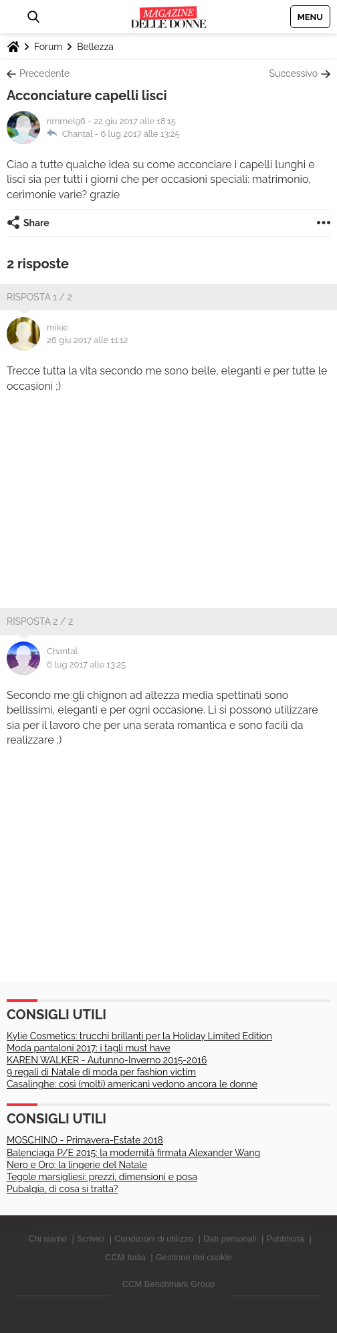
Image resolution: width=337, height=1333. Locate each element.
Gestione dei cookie (194, 1257)
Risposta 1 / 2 (39, 297)
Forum (48, 46)
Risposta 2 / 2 (40, 621)
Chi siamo (47, 1239)
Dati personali (230, 1239)
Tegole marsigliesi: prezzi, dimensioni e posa (102, 1176)
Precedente (44, 73)
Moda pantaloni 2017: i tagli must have (89, 1048)
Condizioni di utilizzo (153, 1239)
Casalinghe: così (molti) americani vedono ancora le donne (132, 1084)
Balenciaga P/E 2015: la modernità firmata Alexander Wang (133, 1152)
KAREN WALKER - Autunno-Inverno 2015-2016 (107, 1060)
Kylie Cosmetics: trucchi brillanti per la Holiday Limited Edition (139, 1036)
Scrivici (90, 1239)
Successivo (293, 73)
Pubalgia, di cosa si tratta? (62, 1188)
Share (36, 223)
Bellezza (95, 46)
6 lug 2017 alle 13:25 (139, 134)
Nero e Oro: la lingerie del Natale (77, 1164)
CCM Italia (125, 1257)
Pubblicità (285, 1239)
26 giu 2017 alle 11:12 (87, 340)
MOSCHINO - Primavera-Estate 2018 (85, 1140)
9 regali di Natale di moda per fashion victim (101, 1072)
